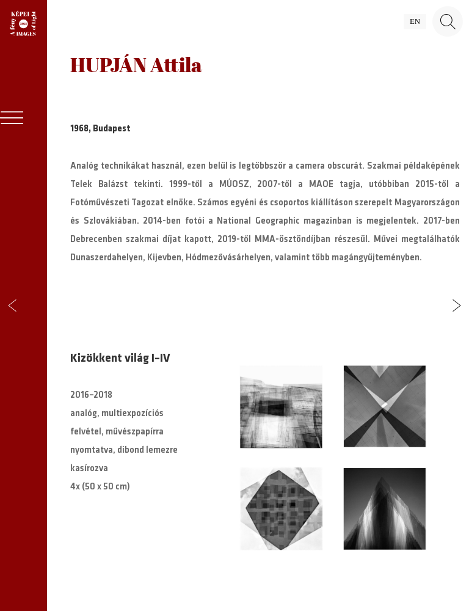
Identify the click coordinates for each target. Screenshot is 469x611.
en (415, 21)
